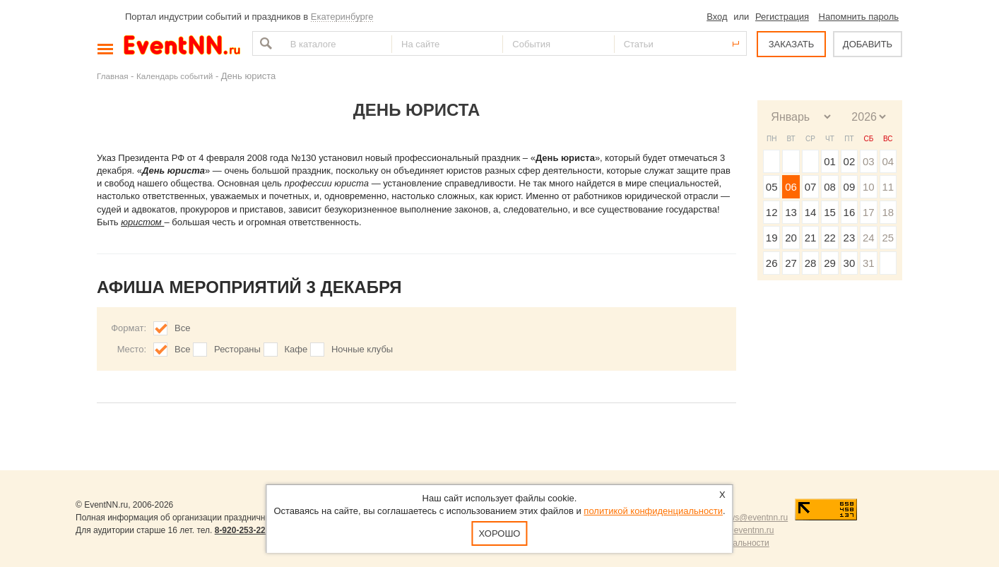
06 (791, 187)
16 (850, 212)
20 (791, 238)
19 (772, 238)
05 (772, 187)
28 (811, 263)
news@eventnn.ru (753, 518)
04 (888, 161)
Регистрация (782, 16)
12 (772, 212)
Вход (717, 16)
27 (791, 263)
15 (830, 212)
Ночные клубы (362, 349)
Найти (264, 43)
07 (811, 187)
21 (811, 238)
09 (850, 187)
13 (791, 212)
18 (888, 212)
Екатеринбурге (342, 16)
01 (830, 161)
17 (869, 212)
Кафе (296, 349)
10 (869, 187)
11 (888, 187)
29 (830, 263)
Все (182, 328)
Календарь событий (174, 75)
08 (830, 187)
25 (888, 238)
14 (811, 212)
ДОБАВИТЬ (867, 44)
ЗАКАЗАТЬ (792, 44)
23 (850, 238)
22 (830, 238)
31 (869, 263)
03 (869, 161)
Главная (112, 75)
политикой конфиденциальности (653, 511)
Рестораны (237, 349)
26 (772, 263)
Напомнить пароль (859, 16)
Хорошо (500, 533)
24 (869, 238)
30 (850, 263)
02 (850, 161)
